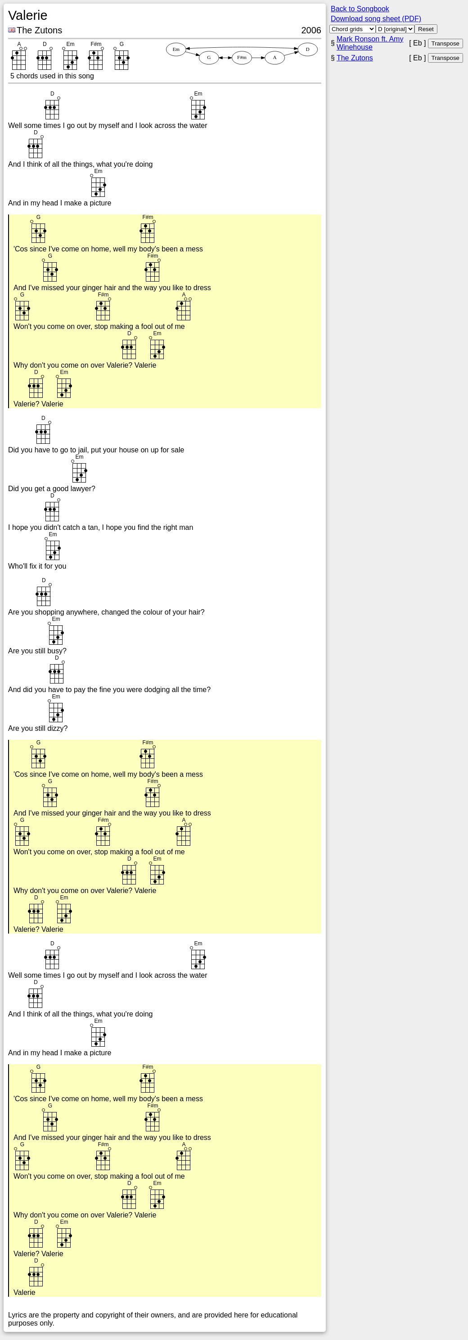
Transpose (445, 43)
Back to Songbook (360, 9)
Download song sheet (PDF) (376, 19)
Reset (426, 29)
